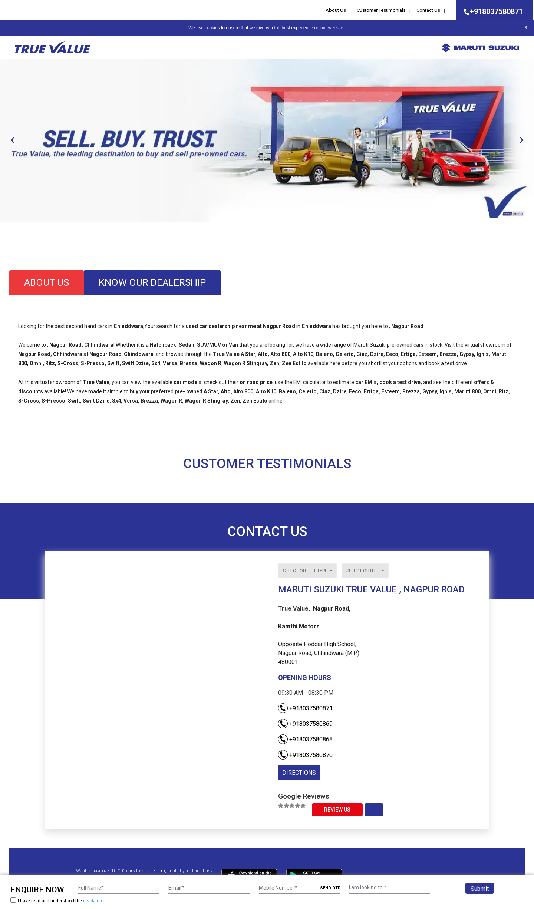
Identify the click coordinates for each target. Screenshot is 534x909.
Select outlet (363, 571)
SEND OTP (330, 888)
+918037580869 (305, 723)
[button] (2, 228)
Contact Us (428, 10)
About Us (336, 10)
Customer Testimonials (381, 10)
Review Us (337, 810)
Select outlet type (306, 571)
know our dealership (152, 282)
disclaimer (94, 900)
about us (46, 282)
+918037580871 (491, 11)
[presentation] (12, 139)
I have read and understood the (57, 900)
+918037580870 (305, 754)
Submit (480, 888)
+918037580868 (305, 739)
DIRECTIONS (299, 772)
